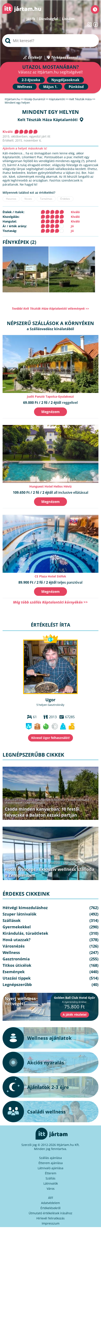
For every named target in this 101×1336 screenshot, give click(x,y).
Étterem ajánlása (51, 1163)
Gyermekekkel (17, 927)
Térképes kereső (64, 57)
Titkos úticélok (17, 965)
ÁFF (50, 1198)
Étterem (50, 1173)
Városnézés (14, 946)
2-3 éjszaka (31, 80)
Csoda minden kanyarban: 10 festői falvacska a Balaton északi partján (42, 812)
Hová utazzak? (17, 940)
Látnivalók (50, 1183)
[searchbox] (50, 40)
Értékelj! (35, 57)
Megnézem (50, 411)
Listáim (68, 18)
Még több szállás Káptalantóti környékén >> (50, 602)
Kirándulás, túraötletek (25, 933)
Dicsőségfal (48, 18)
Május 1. (50, 86)
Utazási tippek (14, 802)
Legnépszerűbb (35, 802)
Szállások (41, 863)
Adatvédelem (50, 1203)
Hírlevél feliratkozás (50, 1218)
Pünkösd (76, 86)
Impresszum (50, 1223)
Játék (31, 18)
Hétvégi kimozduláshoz (50, 800)
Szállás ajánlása (50, 1158)
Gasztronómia (16, 959)
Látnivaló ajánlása (50, 1168)
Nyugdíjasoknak (65, 80)
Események (14, 972)
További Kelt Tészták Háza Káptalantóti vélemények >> (50, 308)
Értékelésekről (50, 1208)
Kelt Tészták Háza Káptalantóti (48, 119)
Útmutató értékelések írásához (50, 1213)
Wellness (24, 86)
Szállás (50, 1178)
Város (51, 1189)
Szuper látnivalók (78, 800)
